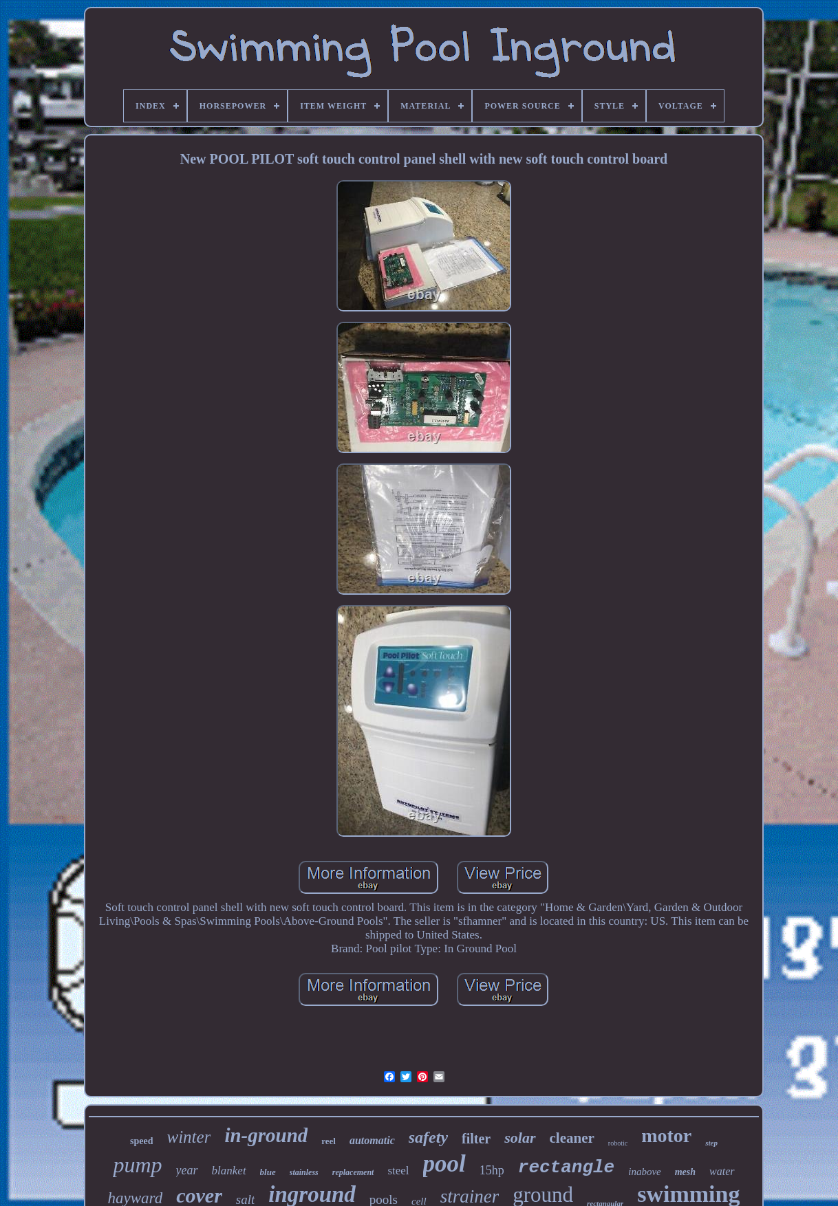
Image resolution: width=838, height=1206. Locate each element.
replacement (353, 1172)
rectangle (566, 1167)
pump (137, 1164)
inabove (644, 1171)
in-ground (266, 1135)
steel (398, 1170)
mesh (685, 1172)
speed (141, 1141)
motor (666, 1135)
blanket (229, 1170)
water (721, 1171)
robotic (617, 1143)
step (711, 1143)
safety (428, 1137)
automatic (372, 1140)
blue (268, 1172)
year (187, 1170)
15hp (492, 1170)
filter (476, 1138)
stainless (304, 1172)
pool (444, 1163)
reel (328, 1141)
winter (188, 1137)
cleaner (572, 1138)
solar (519, 1137)
